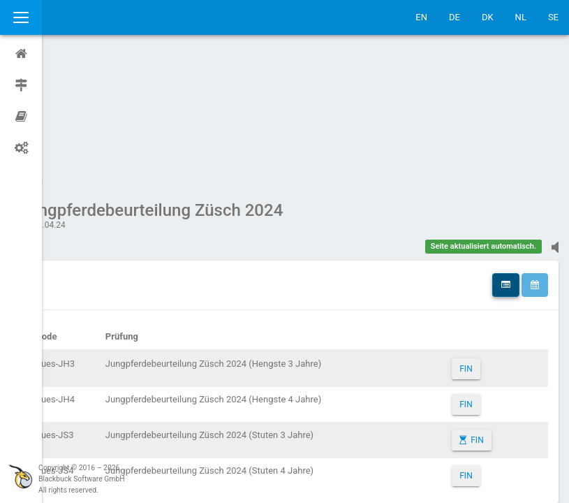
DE (454, 17)
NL (520, 17)
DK (488, 17)
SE (553, 17)
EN (421, 17)
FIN (474, 236)
